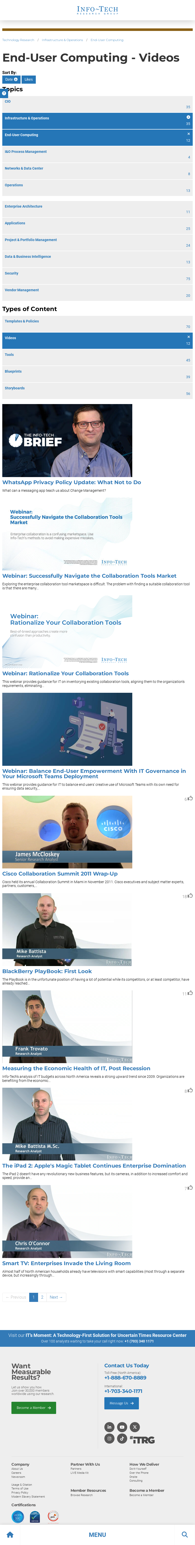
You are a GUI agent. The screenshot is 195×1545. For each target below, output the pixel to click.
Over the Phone (139, 1473)
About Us (17, 1468)
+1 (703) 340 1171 (139, 1341)
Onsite (133, 1476)
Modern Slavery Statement (28, 1496)
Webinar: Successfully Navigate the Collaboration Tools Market (89, 576)
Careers (16, 1473)
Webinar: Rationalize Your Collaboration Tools (65, 673)
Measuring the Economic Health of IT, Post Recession (76, 1068)
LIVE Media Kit (80, 1473)
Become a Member (34, 1408)
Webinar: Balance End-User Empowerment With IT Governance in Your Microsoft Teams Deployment (94, 773)
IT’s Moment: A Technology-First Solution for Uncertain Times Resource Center (106, 1335)
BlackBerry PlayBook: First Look (47, 971)
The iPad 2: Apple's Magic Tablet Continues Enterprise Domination (94, 1165)
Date (11, 79)
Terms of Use (19, 1488)
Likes (29, 79)
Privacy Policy (19, 1492)
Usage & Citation (21, 1484)
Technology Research (18, 40)
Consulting (135, 1480)
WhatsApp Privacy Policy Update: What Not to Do (71, 482)
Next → (56, 1297)
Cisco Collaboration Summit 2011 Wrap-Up (60, 873)
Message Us (122, 1403)
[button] (97, 1535)
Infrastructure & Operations (62, 40)
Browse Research (82, 1495)
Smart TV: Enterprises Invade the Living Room (66, 1263)
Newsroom (18, 1476)
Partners (76, 1468)
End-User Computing (107, 40)
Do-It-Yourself (138, 1468)
